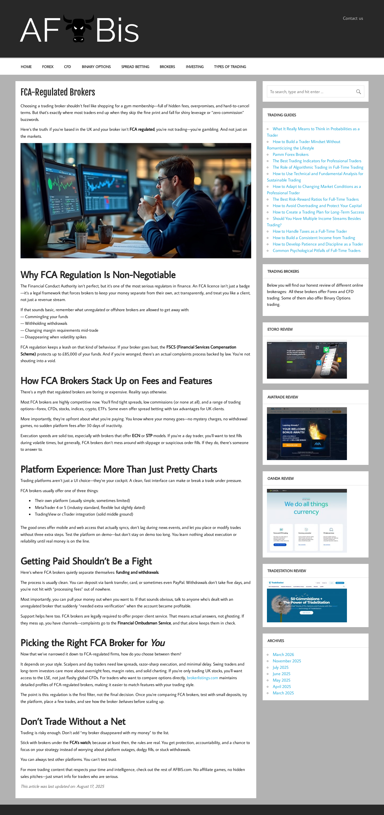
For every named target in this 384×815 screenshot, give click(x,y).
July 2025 (281, 667)
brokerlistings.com (202, 677)
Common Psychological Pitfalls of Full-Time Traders (317, 250)
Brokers (167, 66)
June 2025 (281, 673)
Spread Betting (135, 66)
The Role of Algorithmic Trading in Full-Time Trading (318, 167)
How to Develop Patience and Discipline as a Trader (318, 244)
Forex (47, 66)
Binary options (96, 66)
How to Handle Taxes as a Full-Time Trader (310, 231)
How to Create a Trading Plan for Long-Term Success (318, 212)
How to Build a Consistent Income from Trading (314, 237)
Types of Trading (230, 66)
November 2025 (287, 660)
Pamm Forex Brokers (291, 154)
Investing (194, 66)
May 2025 (281, 680)
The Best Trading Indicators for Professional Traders (317, 160)
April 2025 (282, 686)
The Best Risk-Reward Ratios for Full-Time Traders (316, 199)
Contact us (353, 18)
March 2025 (283, 692)
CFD (67, 66)
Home (26, 66)
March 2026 (283, 654)
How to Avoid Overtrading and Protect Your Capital (317, 205)
